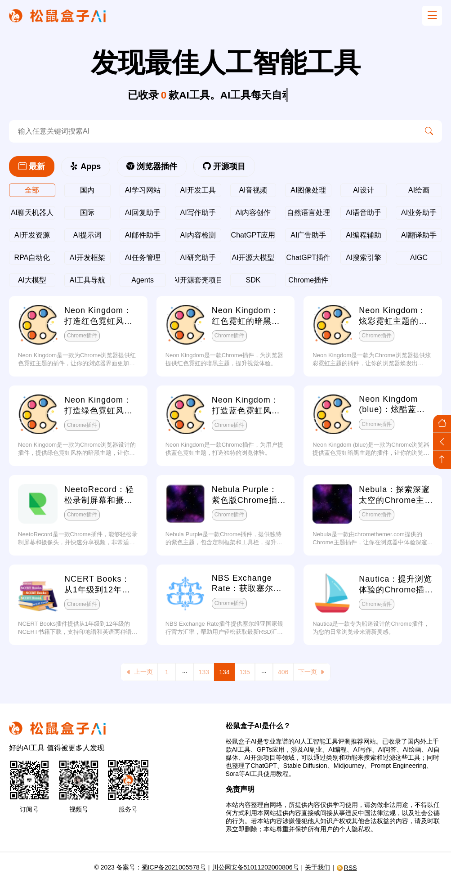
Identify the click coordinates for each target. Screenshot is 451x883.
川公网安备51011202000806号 (255, 867)
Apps (86, 166)
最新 (31, 166)
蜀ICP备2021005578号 (174, 867)
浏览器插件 (151, 166)
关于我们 (317, 867)
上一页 (139, 672)
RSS (346, 867)
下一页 (312, 672)
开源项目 (224, 166)
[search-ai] (212, 131)
